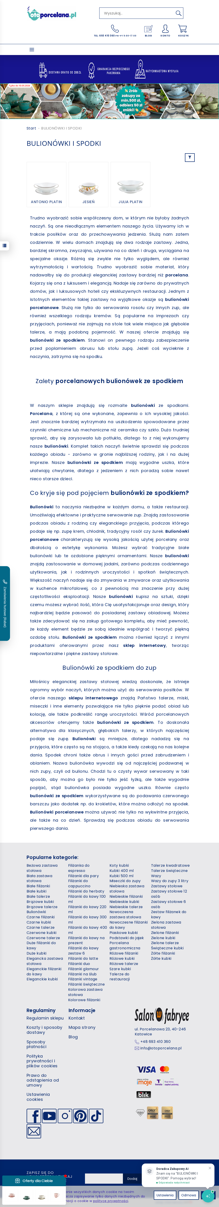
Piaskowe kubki (124, 932)
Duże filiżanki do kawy (41, 945)
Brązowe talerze (42, 906)
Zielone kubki (163, 938)
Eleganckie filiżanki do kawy (44, 971)
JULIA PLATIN (130, 202)
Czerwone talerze (43, 938)
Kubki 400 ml (122, 870)
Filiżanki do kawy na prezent (86, 940)
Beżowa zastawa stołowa (42, 868)
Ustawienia (165, 1195)
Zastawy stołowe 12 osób (169, 894)
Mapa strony (82, 1027)
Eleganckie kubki (42, 979)
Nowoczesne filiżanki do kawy (129, 925)
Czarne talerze (41, 927)
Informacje (82, 1010)
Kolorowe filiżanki (84, 1000)
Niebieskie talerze (126, 906)
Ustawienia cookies (38, 1097)
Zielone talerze (165, 942)
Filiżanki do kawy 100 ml (87, 899)
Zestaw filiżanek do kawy (169, 914)
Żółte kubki (161, 958)
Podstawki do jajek (127, 938)
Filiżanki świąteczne (86, 984)
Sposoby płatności (36, 1044)
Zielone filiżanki (165, 932)
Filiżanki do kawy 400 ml (87, 930)
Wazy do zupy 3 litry (170, 880)
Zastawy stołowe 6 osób (168, 904)
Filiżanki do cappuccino (79, 883)
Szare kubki (120, 969)
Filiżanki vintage (82, 979)
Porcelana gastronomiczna (125, 945)
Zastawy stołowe (167, 886)
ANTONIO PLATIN (46, 202)
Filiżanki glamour (83, 969)
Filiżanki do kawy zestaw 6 (83, 950)
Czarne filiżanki (41, 917)
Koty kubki (119, 865)
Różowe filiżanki (124, 953)
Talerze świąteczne (169, 870)
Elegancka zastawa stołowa (45, 961)
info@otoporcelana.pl (161, 1048)
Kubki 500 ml (122, 875)
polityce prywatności (110, 1201)
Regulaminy (41, 1010)
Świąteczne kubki (167, 948)
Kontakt (77, 1018)
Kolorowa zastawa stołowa (85, 992)
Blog (73, 1037)
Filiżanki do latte (83, 958)
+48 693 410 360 (155, 1041)
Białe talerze (38, 896)
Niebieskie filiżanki (126, 896)
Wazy (156, 875)
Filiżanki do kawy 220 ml (87, 909)
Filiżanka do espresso (79, 868)
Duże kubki (37, 953)
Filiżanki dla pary (83, 875)
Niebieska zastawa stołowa (127, 888)
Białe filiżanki (38, 886)
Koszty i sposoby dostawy (44, 1030)
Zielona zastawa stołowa (166, 925)
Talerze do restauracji (120, 977)
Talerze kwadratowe (170, 865)
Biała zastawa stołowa (39, 878)
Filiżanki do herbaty (86, 891)
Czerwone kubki (42, 932)
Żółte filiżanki (163, 953)
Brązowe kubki (40, 901)
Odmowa (188, 1195)
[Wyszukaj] (178, 13)
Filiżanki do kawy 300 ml (87, 919)
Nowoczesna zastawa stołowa (125, 914)
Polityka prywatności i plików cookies (42, 1061)
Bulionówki (36, 911)
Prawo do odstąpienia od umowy (43, 1080)
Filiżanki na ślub (82, 974)
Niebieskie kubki (124, 901)
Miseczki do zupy (125, 880)
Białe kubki (36, 891)
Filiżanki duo (79, 963)
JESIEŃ (88, 202)
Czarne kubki (39, 922)
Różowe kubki (122, 958)
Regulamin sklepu (45, 1018)
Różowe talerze (124, 963)
